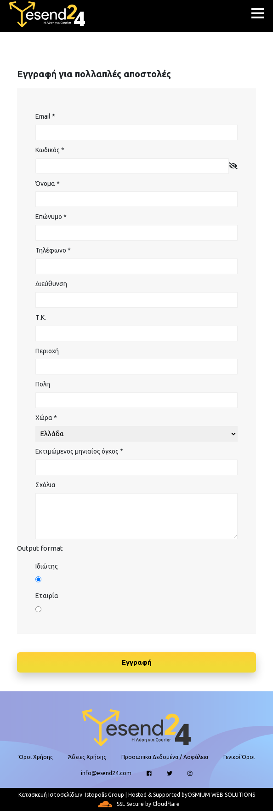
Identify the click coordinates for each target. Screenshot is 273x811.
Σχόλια (45, 485)
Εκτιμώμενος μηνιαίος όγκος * (79, 451)
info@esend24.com (106, 773)
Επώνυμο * (51, 216)
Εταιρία (46, 595)
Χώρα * (46, 417)
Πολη (42, 384)
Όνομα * (47, 183)
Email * (45, 116)
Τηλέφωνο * (53, 250)
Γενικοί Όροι (239, 757)
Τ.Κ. (40, 317)
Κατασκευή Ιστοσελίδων (50, 795)
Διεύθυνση (51, 284)
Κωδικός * (49, 150)
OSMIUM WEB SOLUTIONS (221, 795)
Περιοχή (47, 351)
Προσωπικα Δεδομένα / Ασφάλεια (164, 757)
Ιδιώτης (46, 566)
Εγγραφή (137, 662)
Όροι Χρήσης (36, 757)
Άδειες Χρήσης (87, 757)
